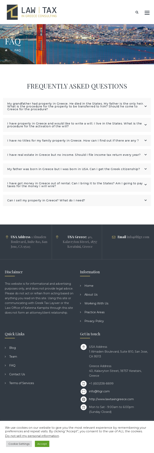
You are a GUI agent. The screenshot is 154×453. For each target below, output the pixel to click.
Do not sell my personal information (32, 436)
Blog (12, 348)
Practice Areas (94, 312)
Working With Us (96, 303)
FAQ (12, 365)
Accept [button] (42, 443)
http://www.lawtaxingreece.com (111, 399)
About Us (90, 294)
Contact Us (17, 374)
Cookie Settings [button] (18, 443)
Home (88, 286)
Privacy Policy (94, 321)
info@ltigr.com (99, 391)
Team (13, 356)
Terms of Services (21, 383)
